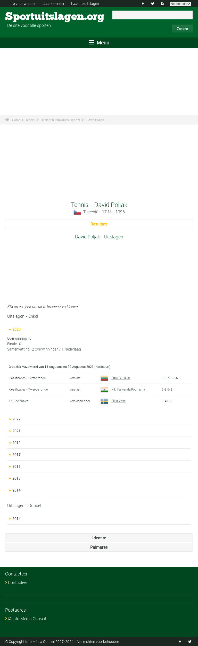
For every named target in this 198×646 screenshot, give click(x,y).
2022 (16, 418)
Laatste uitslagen (85, 3)
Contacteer (18, 582)
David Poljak (95, 120)
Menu (99, 42)
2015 (16, 478)
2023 (16, 329)
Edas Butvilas (115, 378)
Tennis (30, 120)
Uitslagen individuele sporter (60, 120)
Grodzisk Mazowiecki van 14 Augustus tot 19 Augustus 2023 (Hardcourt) (59, 366)
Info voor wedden (22, 3)
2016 (16, 466)
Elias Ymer (113, 401)
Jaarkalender (53, 3)
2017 (16, 454)
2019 (16, 442)
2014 (16, 490)
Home (16, 120)
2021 (16, 430)
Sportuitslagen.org (24, 16)
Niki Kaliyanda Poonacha (123, 389)
